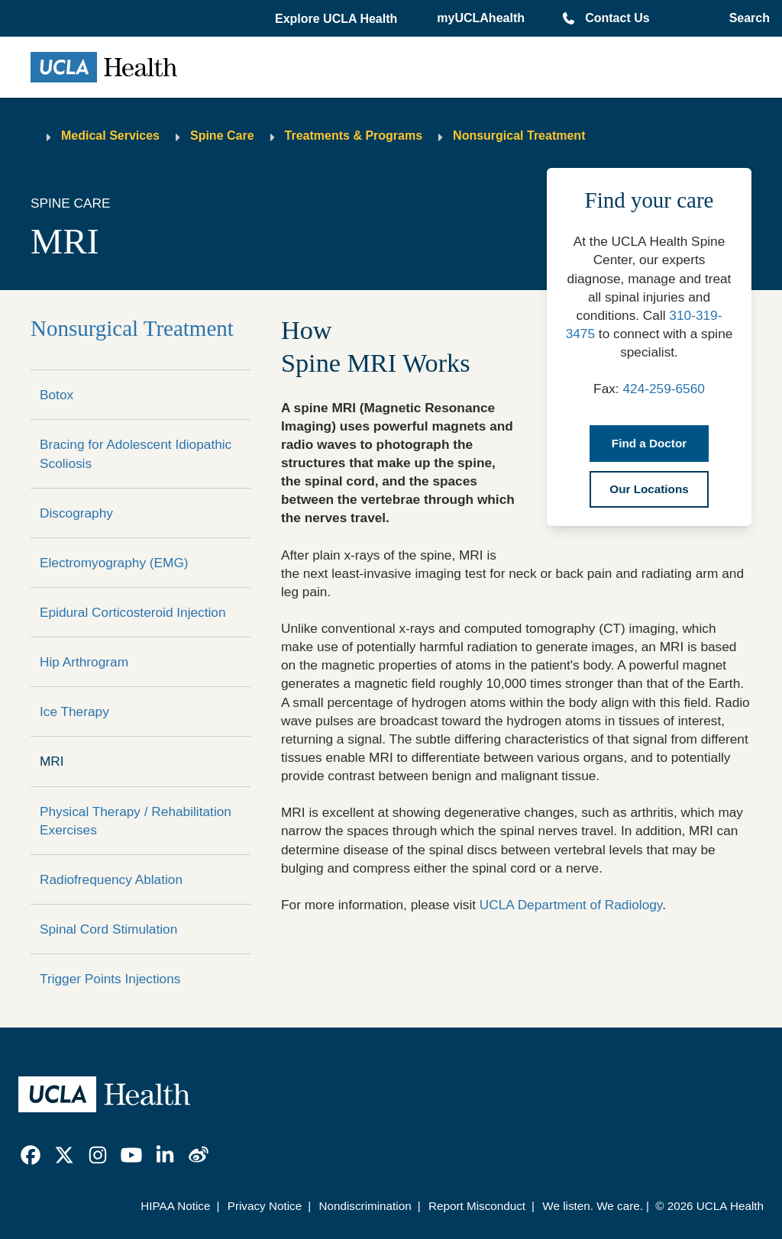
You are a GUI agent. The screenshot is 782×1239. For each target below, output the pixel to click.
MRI (52, 761)
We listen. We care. (592, 1205)
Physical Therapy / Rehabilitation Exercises (135, 820)
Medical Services (110, 135)
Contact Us (617, 17)
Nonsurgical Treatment (519, 135)
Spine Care (222, 135)
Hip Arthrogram (84, 662)
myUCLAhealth (481, 17)
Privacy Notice (265, 1205)
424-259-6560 (663, 388)
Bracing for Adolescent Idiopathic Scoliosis (135, 453)
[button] (337, 19)
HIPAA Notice (175, 1205)
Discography (76, 513)
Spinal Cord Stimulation (108, 929)
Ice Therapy (74, 711)
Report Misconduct (476, 1205)
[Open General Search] (746, 18)
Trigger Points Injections (110, 978)
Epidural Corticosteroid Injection (133, 612)
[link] (30, 1155)
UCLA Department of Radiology (571, 904)
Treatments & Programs (354, 135)
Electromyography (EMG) (114, 562)
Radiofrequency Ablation (111, 879)
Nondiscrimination (364, 1205)
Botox (56, 394)
